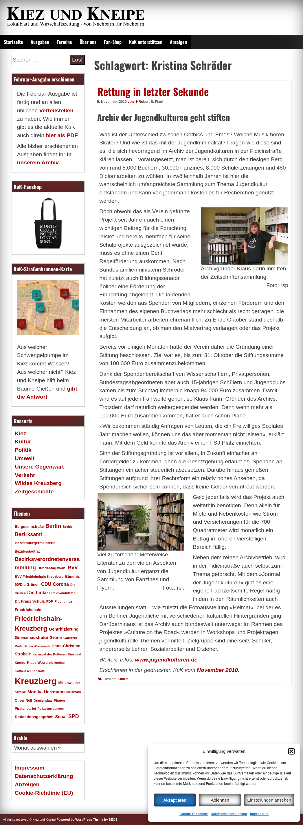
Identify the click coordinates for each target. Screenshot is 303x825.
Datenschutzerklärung (229, 814)
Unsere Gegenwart (39, 467)
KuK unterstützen (145, 41)
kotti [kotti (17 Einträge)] (41, 671)
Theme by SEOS (105, 819)
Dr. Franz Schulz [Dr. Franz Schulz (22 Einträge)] (30, 601)
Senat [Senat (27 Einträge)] (61, 716)
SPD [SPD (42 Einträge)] (73, 716)
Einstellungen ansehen (269, 800)
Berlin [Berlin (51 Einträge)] (53, 526)
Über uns (88, 41)
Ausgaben (40, 41)
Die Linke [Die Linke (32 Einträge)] (37, 592)
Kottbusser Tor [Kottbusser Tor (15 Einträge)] (26, 671)
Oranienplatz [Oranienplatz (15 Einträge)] (43, 700)
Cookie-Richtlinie (193, 814)
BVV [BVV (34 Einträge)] (73, 567)
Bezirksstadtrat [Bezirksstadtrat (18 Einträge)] (27, 551)
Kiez (20, 433)
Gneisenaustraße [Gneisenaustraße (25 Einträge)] (31, 637)
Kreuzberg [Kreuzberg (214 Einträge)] (36, 681)
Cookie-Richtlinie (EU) (44, 793)
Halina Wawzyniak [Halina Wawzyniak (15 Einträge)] (37, 646)
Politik (23, 450)
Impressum (259, 814)
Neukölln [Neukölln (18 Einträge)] (73, 692)
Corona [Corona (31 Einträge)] (61, 584)
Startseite (13, 41)
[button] (291, 751)
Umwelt (24, 458)
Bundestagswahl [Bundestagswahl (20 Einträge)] (51, 568)
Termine (64, 41)
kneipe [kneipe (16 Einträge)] (59, 662)
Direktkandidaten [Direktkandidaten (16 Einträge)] (62, 593)
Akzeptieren (174, 800)
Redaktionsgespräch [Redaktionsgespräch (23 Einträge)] (34, 717)
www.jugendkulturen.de (166, 660)
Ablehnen (220, 800)
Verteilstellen (56, 110)
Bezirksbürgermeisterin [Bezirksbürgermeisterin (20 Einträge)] (35, 543)
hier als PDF (62, 135)
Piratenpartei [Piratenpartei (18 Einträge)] (25, 709)
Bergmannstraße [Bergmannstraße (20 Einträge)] (29, 527)
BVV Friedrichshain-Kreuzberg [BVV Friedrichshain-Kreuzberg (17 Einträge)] (39, 576)
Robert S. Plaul (151, 102)
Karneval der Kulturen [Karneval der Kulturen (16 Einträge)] (49, 654)
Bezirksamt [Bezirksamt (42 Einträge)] (28, 534)
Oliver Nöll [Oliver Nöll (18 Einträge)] (23, 700)
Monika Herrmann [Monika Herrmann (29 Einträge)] (46, 691)
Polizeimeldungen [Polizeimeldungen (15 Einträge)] (51, 708)
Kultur (122, 679)
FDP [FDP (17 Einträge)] (49, 601)
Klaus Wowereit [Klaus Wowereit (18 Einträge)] (40, 663)
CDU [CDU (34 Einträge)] (46, 584)
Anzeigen (178, 41)
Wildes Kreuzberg (38, 483)
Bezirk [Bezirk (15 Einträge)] (67, 526)
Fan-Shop (113, 41)
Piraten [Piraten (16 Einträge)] (59, 700)
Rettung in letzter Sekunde (153, 91)
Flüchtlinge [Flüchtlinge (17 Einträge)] (63, 601)
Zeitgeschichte (34, 491)
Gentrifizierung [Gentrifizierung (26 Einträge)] (64, 629)
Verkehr (25, 475)
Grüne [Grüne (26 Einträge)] (55, 637)
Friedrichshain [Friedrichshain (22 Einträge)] (28, 609)
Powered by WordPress (74, 819)
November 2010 (217, 670)
